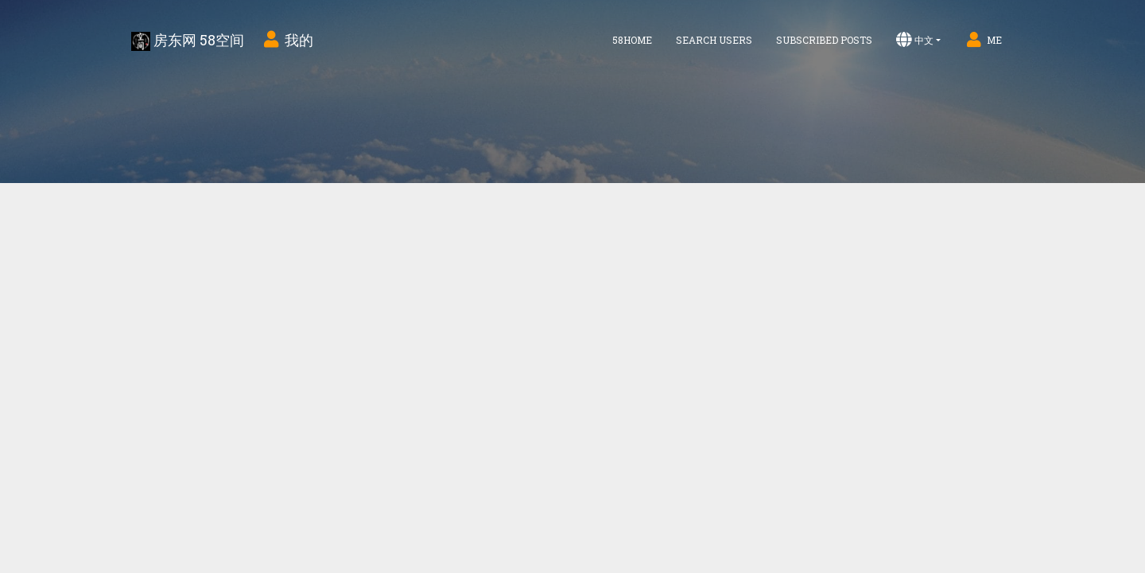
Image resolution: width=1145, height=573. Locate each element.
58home (632, 39)
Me (983, 40)
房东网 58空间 (187, 40)
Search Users (714, 39)
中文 (914, 40)
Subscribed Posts (824, 39)
